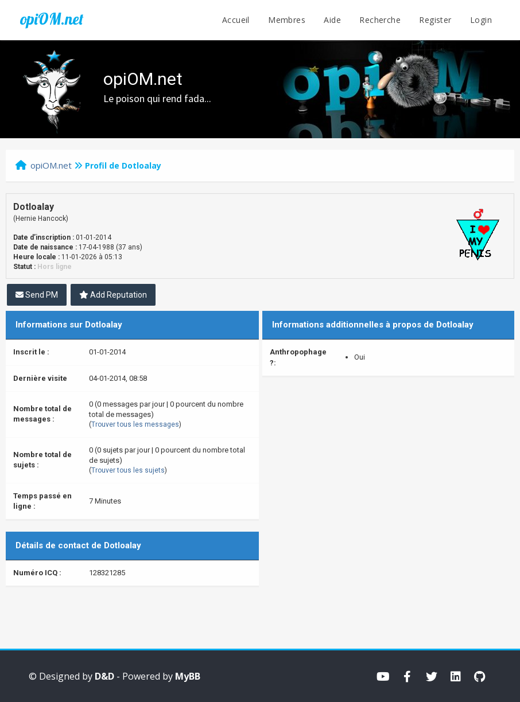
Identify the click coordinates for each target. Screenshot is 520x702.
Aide (332, 19)
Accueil (236, 19)
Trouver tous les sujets (128, 470)
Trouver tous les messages (135, 424)
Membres (286, 19)
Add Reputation (113, 294)
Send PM (36, 294)
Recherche (380, 19)
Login (481, 19)
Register (435, 19)
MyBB (187, 676)
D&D (104, 676)
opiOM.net (51, 19)
